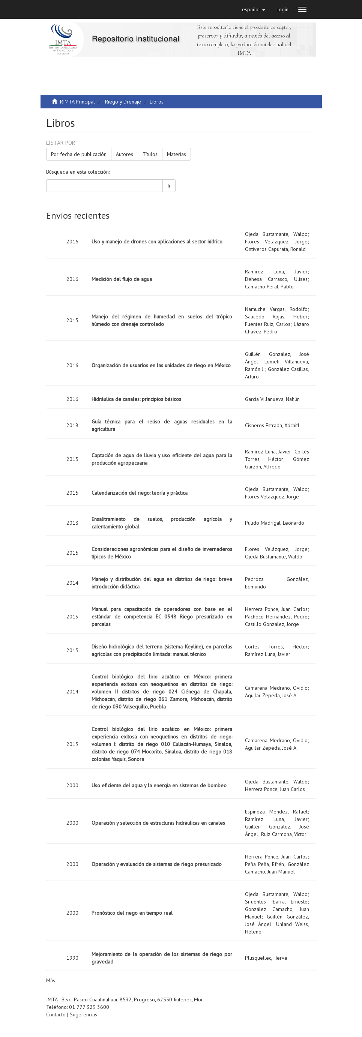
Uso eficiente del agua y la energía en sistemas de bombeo (159, 785)
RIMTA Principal (77, 101)
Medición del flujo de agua (122, 279)
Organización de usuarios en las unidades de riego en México (161, 365)
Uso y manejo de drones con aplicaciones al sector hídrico (157, 241)
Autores (124, 154)
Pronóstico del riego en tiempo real (132, 912)
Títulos (150, 154)
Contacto (56, 1014)
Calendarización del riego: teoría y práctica (140, 492)
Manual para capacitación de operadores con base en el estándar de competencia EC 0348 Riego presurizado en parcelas (162, 616)
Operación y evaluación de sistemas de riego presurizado (157, 864)
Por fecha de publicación (79, 154)
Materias (176, 154)
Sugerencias (83, 1014)
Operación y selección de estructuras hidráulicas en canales (158, 822)
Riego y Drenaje (123, 101)
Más (50, 980)
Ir (169, 185)
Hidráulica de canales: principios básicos (136, 399)
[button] (253, 9)
